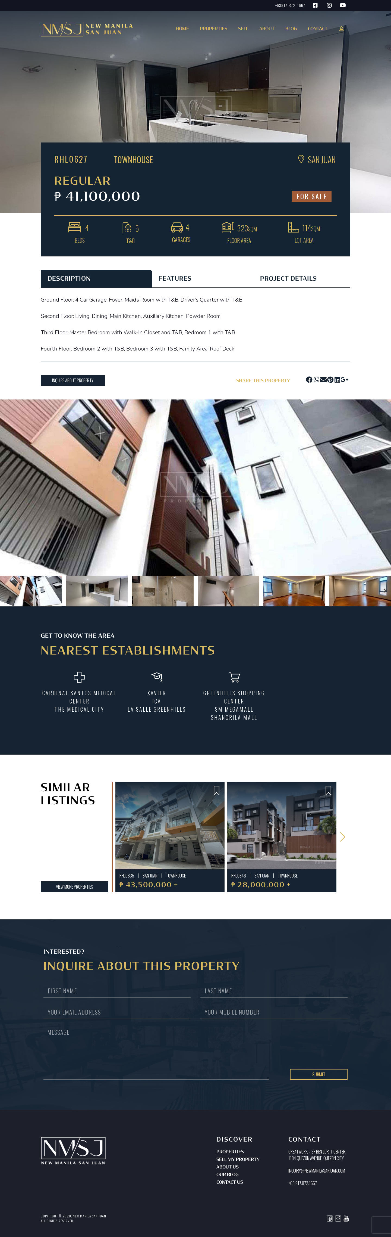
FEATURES (175, 279)
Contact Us (229, 1182)
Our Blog (227, 1175)
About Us (227, 1167)
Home (182, 29)
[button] (212, 31)
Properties (230, 1152)
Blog (291, 29)
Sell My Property (238, 1160)
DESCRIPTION (69, 279)
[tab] (96, 278)
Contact (317, 29)
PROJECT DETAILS (288, 279)
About (267, 29)
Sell (243, 29)
